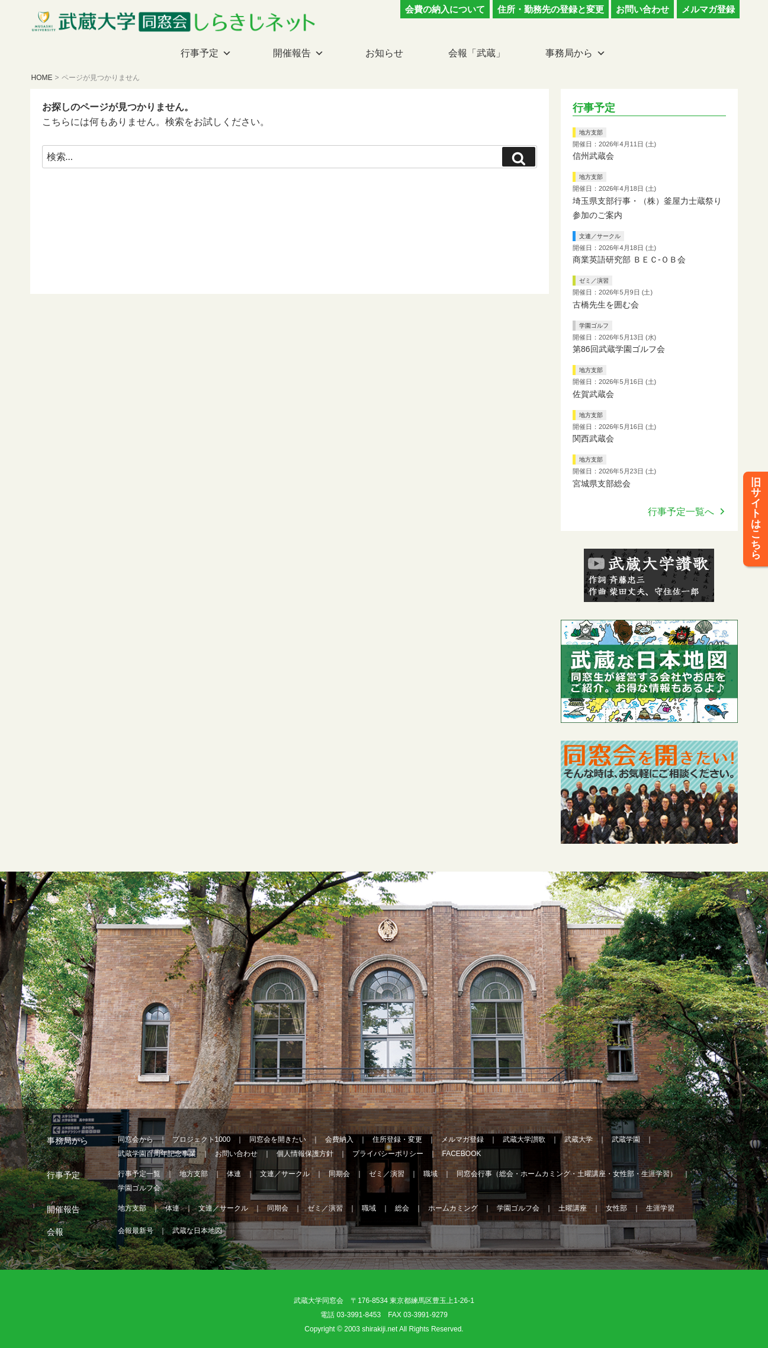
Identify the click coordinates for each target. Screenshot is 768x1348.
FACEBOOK (461, 1154)
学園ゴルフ (594, 325)
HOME (42, 77)
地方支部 (591, 132)
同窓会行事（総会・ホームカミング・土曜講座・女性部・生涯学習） (567, 1174)
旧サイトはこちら (756, 520)
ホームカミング (453, 1208)
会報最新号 (135, 1231)
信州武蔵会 (593, 156)
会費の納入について (445, 9)
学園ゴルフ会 (139, 1188)
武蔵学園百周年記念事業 (157, 1154)
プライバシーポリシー (387, 1154)
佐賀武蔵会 (593, 394)
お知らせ (384, 53)
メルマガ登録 (708, 9)
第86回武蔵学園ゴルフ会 (619, 349)
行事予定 (199, 53)
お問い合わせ (642, 9)
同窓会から (135, 1139)
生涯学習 (660, 1208)
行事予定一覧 (139, 1174)
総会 (402, 1208)
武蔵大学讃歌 (524, 1139)
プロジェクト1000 (201, 1139)
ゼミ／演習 (594, 280)
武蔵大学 (578, 1139)
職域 (430, 1174)
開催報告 (292, 53)
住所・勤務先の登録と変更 (550, 9)
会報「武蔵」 (476, 53)
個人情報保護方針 (305, 1154)
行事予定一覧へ (681, 512)
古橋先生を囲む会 (606, 304)
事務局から (569, 53)
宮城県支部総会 (602, 483)
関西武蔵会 (593, 438)
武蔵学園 (626, 1139)
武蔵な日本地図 (197, 1231)
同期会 (339, 1174)
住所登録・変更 (397, 1139)
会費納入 (339, 1139)
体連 (234, 1174)
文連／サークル (600, 236)
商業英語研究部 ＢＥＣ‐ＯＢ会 (629, 259)
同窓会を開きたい (277, 1139)
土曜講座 (572, 1208)
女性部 (616, 1208)
